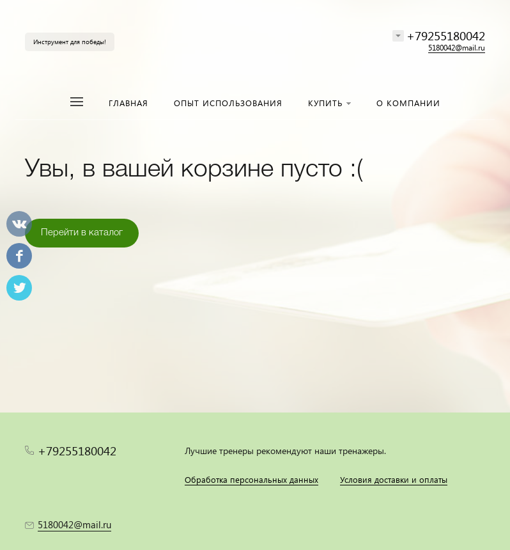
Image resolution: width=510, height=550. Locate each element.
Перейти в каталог (82, 232)
